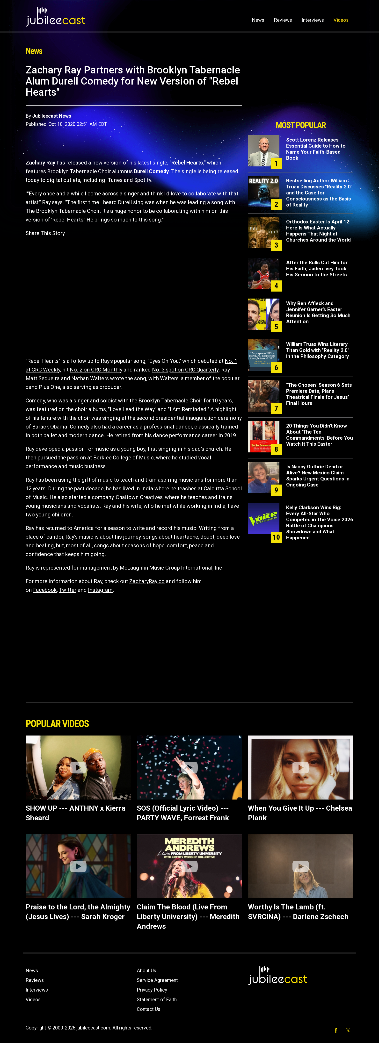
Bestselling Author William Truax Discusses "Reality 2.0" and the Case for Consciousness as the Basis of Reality (319, 193)
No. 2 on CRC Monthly (96, 370)
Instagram (100, 590)
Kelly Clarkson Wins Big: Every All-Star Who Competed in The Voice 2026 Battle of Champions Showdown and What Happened (319, 523)
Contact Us (148, 1009)
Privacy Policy (152, 990)
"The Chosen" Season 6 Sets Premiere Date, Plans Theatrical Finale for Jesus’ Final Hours (319, 394)
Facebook (45, 590)
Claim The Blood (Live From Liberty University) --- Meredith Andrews (188, 916)
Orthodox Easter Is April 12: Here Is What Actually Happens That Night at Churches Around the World (318, 231)
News (258, 20)
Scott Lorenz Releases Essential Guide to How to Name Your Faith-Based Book (316, 149)
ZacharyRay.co (147, 581)
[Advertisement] (300, 91)
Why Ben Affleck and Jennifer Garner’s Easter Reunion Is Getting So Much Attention (318, 312)
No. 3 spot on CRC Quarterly (185, 370)
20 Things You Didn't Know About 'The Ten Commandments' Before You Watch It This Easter (319, 435)
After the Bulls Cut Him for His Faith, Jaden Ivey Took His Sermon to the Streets (317, 269)
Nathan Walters (90, 378)
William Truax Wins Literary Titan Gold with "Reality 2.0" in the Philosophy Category (317, 350)
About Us (146, 970)
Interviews (313, 20)
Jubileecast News (51, 116)
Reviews (283, 20)
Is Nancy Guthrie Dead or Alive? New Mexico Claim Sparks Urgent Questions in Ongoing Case (318, 476)
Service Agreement (157, 980)
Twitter (67, 590)
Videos (341, 20)
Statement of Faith (157, 999)
